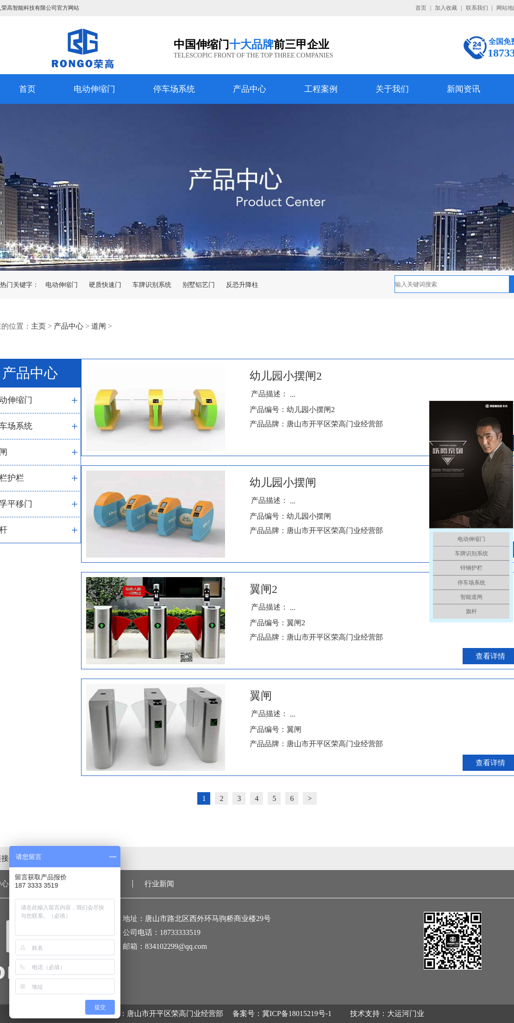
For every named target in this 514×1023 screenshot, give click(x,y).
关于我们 (392, 89)
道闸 (98, 326)
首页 (420, 8)
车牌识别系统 (151, 284)
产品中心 (249, 89)
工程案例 (321, 89)
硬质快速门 (105, 284)
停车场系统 (174, 89)
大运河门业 (405, 1013)
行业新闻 (159, 884)
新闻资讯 (463, 89)
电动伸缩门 (94, 89)
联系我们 (477, 8)
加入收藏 (446, 8)
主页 (38, 326)
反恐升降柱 (242, 284)
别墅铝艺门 (198, 284)
